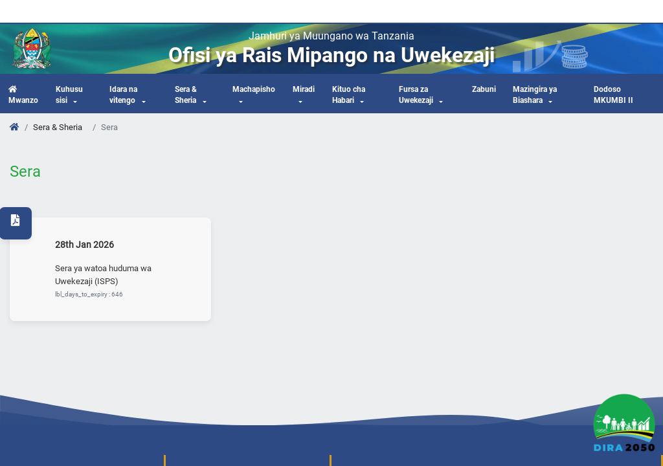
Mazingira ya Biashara (535, 95)
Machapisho (253, 89)
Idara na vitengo (123, 95)
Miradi (304, 89)
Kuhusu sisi (69, 95)
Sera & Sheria (186, 95)
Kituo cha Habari (348, 95)
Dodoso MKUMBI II (613, 95)
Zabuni (484, 89)
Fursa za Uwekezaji (416, 95)
